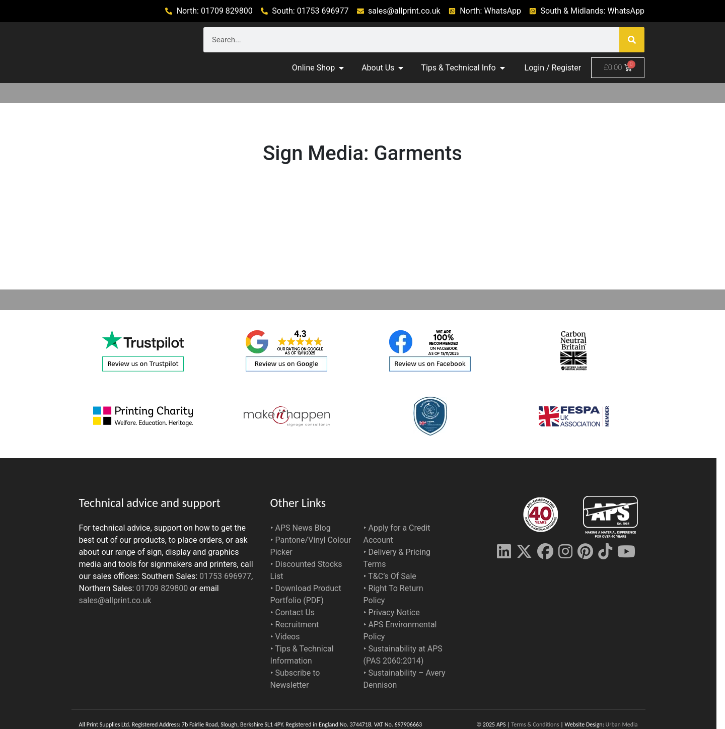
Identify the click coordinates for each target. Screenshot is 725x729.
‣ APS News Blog (300, 528)
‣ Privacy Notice (392, 612)
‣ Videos (285, 636)
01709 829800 (162, 588)
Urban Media (622, 724)
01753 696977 (225, 576)
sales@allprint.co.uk (115, 600)
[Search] (631, 39)
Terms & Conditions (535, 724)
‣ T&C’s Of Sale (390, 576)
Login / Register (553, 67)
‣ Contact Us (292, 612)
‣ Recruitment (294, 624)
